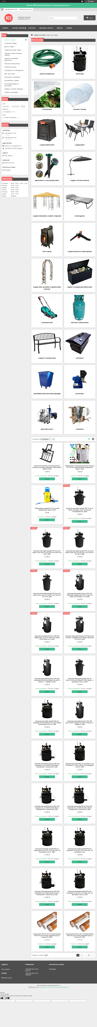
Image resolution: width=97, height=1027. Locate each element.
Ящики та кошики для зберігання (79, 287)
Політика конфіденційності (61, 987)
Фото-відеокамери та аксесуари (11, 84)
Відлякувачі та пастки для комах (47, 180)
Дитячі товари (9, 46)
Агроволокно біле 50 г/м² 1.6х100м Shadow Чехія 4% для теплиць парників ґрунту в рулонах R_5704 (79, 935)
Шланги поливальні (47, 74)
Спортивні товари (10, 43)
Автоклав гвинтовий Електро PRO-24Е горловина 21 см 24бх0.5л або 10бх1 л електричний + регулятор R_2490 (79, 807)
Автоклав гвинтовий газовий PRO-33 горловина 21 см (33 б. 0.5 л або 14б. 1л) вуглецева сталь (80, 850)
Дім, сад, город (9, 74)
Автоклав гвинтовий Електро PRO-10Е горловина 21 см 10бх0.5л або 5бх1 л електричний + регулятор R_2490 (47, 765)
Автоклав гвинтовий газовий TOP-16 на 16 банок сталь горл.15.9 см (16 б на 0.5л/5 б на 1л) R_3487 (47, 552)
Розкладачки (80, 216)
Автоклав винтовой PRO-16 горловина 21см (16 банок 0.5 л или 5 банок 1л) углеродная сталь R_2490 (80, 765)
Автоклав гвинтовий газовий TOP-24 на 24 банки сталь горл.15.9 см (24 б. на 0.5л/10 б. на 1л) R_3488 (79, 552)
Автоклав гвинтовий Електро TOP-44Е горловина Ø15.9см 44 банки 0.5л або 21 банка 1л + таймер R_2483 (47, 680)
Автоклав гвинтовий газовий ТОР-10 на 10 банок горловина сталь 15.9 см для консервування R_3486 (79, 510)
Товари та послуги (40, 35)
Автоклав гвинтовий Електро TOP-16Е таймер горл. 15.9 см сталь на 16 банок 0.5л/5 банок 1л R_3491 (47, 637)
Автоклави (80, 74)
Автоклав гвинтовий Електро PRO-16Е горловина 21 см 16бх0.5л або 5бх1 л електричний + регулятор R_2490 (47, 807)
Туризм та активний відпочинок (11, 59)
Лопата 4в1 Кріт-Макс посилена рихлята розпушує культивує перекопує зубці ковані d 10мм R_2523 (47, 467)
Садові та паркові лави (47, 358)
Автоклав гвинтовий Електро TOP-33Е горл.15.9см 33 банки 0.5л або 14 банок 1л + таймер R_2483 (79, 722)
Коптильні (79, 358)
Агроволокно (47, 109)
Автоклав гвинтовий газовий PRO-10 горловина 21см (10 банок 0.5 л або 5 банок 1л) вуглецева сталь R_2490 (47, 722)
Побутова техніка (10, 67)
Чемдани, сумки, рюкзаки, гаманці (13, 54)
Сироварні (80, 429)
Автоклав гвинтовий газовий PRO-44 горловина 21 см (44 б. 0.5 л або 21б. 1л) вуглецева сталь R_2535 (80, 893)
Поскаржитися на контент (46, 987)
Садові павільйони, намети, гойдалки (47, 216)
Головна (5, 28)
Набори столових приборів (13, 89)
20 (88, 955)
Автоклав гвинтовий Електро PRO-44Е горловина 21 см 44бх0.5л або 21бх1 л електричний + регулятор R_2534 (47, 893)
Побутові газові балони (79, 322)
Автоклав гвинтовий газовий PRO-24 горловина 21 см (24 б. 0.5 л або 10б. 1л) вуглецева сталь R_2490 (47, 850)
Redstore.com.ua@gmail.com (12, 146)
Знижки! (69, 28)
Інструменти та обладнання (13, 70)
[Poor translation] (7, 998)
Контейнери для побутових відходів (47, 393)
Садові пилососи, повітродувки (80, 251)
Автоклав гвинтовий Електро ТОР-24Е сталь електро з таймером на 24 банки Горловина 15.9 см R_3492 (79, 637)
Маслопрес (80, 393)
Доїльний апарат (47, 429)
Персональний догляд (12, 63)
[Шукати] (76, 18)
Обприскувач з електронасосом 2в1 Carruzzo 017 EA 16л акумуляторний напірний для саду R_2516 (79, 467)
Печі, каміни (47, 251)
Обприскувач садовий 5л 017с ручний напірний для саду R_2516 (47, 509)
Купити (47, 479)
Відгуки (59, 28)
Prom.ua (58, 985)
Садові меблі (79, 145)
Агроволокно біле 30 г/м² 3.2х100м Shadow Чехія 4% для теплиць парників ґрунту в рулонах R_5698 (47, 935)
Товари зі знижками (11, 92)
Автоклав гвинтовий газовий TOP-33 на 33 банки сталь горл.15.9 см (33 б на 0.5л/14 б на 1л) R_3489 (47, 595)
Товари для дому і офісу (12, 50)
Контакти (32, 28)
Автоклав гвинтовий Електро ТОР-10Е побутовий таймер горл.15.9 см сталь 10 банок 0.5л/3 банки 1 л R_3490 (80, 595)
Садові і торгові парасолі (79, 180)
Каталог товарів (18, 28)
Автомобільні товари (11, 80)
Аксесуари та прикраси (12, 77)
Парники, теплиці (79, 109)
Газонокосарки (47, 322)
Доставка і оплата (46, 28)
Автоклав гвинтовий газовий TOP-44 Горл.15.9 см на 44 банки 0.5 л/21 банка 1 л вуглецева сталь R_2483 (80, 680)
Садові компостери (47, 145)
